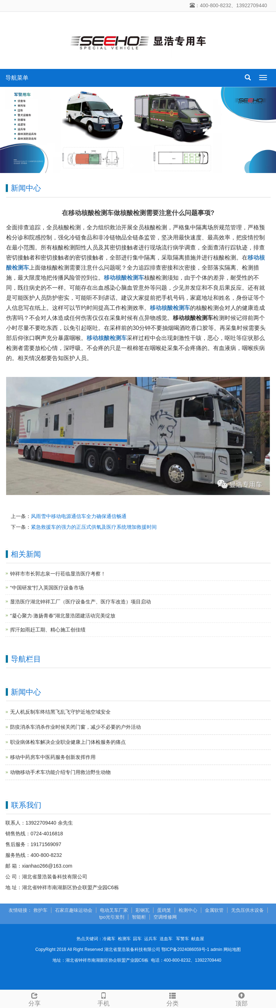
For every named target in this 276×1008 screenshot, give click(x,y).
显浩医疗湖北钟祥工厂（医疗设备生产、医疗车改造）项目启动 (80, 602)
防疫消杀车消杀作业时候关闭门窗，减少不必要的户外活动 (75, 727)
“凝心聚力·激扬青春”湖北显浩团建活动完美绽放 (62, 616)
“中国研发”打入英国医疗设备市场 (47, 588)
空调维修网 (165, 917)
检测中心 (188, 910)
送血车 (166, 938)
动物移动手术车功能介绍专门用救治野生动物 (60, 772)
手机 (103, 998)
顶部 (241, 998)
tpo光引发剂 (111, 917)
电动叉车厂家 (114, 910)
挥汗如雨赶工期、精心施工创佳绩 (48, 630)
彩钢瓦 (142, 910)
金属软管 (214, 910)
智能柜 (139, 917)
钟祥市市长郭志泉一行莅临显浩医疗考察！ (58, 574)
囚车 (137, 938)
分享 (34, 998)
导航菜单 (16, 78)
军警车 (182, 938)
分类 (172, 998)
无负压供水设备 (247, 910)
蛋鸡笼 (164, 910)
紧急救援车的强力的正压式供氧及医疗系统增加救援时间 (94, 527)
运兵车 (150, 938)
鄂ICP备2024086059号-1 (185, 949)
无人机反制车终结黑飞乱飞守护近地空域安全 (60, 712)
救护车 (40, 910)
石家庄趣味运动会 (73, 910)
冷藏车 (108, 938)
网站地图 (232, 949)
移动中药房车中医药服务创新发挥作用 (53, 757)
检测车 (124, 938)
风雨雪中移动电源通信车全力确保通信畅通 (78, 516)
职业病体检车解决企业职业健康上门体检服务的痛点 (68, 742)
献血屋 (197, 938)
